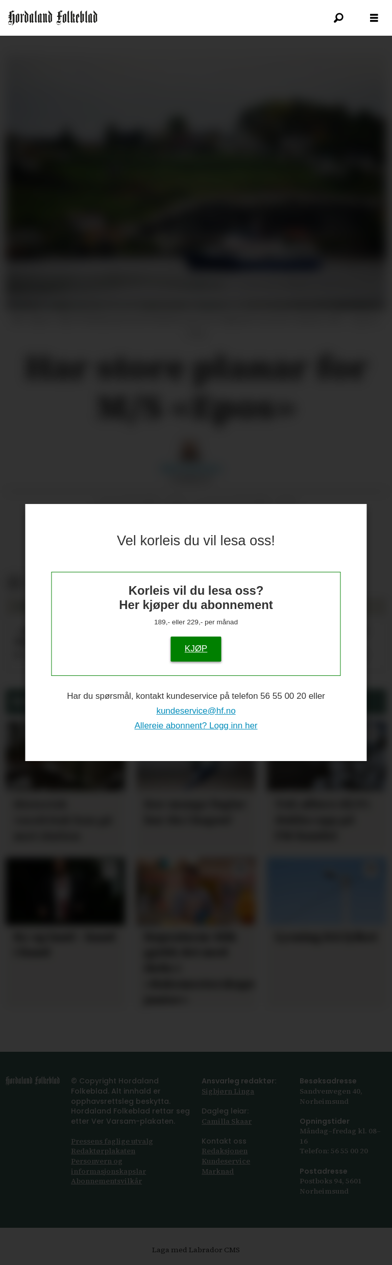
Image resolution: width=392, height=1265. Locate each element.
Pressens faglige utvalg (112, 1141)
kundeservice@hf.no (195, 711)
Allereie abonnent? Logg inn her (195, 725)
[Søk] (338, 18)
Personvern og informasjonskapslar (108, 1166)
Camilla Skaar (227, 1121)
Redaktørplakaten (103, 1151)
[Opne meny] (374, 18)
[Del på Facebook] (14, 583)
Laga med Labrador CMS (196, 1250)
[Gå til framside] (52, 18)
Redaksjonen (225, 1151)
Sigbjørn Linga (228, 1091)
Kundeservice (226, 1161)
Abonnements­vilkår (106, 1181)
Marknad (218, 1171)
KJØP (196, 648)
